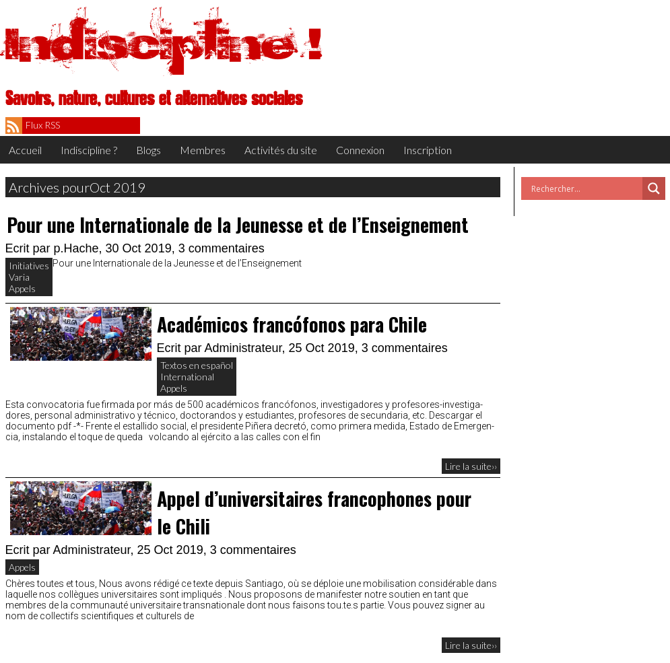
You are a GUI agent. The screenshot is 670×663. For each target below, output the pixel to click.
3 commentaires (221, 248)
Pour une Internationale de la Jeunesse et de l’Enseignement (238, 224)
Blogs (148, 149)
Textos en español (196, 365)
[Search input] (585, 188)
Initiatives (29, 265)
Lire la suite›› (471, 466)
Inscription (427, 149)
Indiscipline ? (89, 149)
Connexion (360, 149)
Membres (203, 149)
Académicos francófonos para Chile (292, 324)
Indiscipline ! (163, 44)
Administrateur (243, 348)
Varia (19, 277)
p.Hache (76, 248)
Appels (22, 288)
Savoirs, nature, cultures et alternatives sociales (153, 99)
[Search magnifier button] (653, 188)
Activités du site (280, 149)
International (187, 376)
